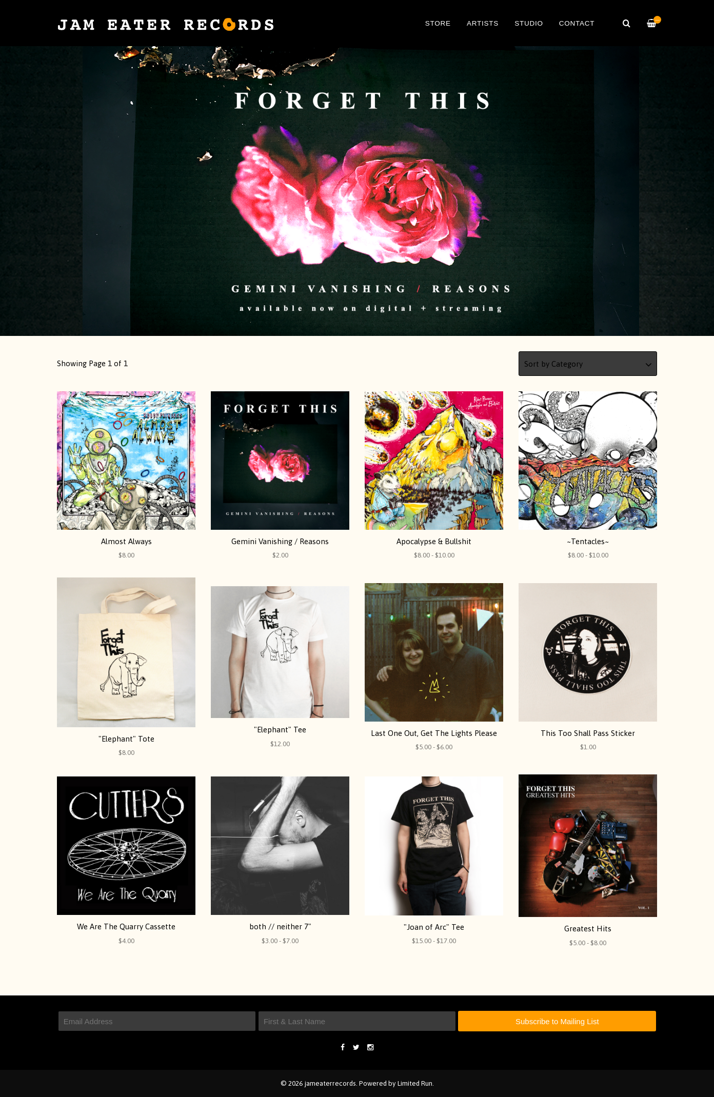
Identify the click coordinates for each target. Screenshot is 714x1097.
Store (438, 23)
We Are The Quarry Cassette (126, 926)
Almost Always (126, 541)
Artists (483, 23)
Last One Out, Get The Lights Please (434, 733)
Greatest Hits (587, 928)
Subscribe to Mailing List (557, 1021)
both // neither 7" (280, 926)
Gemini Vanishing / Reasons (280, 541)
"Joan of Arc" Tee (434, 927)
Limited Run (415, 1083)
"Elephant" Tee (280, 729)
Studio (528, 23)
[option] (357, 191)
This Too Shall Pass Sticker (588, 733)
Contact (577, 23)
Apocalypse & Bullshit (433, 541)
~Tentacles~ (588, 541)
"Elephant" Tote (126, 738)
